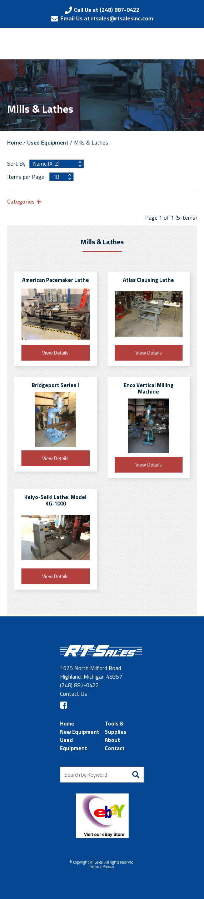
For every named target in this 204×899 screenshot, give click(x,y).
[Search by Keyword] (102, 775)
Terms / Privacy (102, 866)
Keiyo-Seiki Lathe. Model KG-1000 (55, 500)
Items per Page (26, 176)
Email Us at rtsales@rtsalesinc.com (106, 18)
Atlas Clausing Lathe (148, 280)
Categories (21, 201)
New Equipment (79, 732)
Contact (115, 748)
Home (14, 142)
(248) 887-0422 (79, 685)
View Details (55, 352)
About (112, 740)
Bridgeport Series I (55, 385)
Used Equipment (48, 142)
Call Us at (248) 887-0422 (106, 9)
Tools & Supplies (115, 727)
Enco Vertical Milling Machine (149, 388)
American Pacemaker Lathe (55, 280)
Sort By (16, 163)
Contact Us (73, 693)
